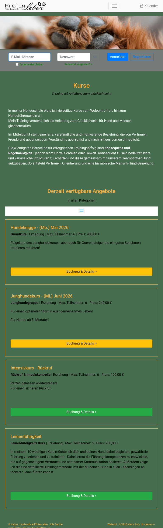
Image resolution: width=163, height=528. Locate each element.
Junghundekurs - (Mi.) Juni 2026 (42, 296)
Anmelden (117, 57)
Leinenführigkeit (26, 436)
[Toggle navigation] (114, 6)
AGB (121, 524)
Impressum (148, 524)
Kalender (149, 6)
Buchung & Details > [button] (81, 271)
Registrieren (142, 57)
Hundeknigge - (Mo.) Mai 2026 (39, 227)
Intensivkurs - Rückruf (31, 368)
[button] (81, 211)
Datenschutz (133, 524)
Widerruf (112, 524)
